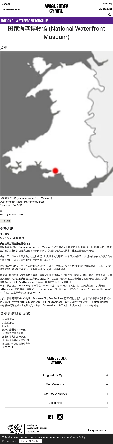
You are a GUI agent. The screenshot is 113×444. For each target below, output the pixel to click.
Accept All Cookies (30, 441)
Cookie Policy (77, 437)
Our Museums (11, 9)
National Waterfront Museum (24, 21)
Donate (6, 3)
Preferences (9, 441)
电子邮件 (5, 220)
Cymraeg (107, 3)
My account (105, 8)
